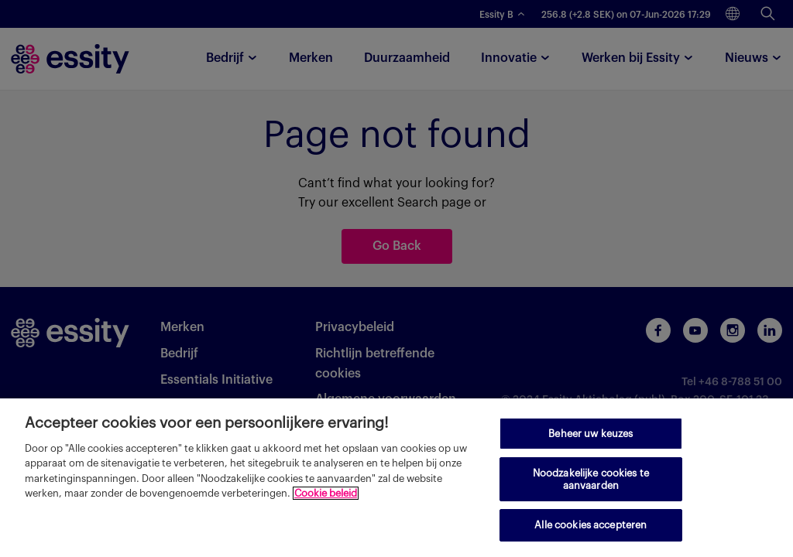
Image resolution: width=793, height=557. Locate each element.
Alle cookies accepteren (590, 525)
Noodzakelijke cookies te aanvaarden (591, 479)
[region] (396, 477)
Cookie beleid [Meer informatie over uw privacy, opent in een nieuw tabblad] (325, 493)
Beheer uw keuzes (590, 434)
